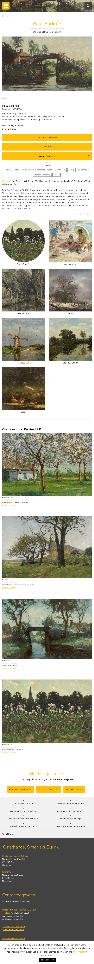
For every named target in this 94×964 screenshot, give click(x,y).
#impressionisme (44, 169)
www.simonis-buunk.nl (12, 916)
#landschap (81, 169)
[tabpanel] (47, 63)
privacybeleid (79, 951)
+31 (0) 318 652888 (47, 137)
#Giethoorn (60, 169)
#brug (71, 169)
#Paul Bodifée (12, 169)
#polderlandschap (42, 174)
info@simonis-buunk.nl (12, 919)
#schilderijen (28, 169)
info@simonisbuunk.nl (20, 789)
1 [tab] (44, 93)
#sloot (57, 174)
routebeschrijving (74, 789)
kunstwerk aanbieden (13, 929)
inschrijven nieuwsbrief (13, 926)
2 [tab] (49, 93)
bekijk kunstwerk (9, 505)
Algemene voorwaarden (13, 938)
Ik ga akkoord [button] (47, 959)
